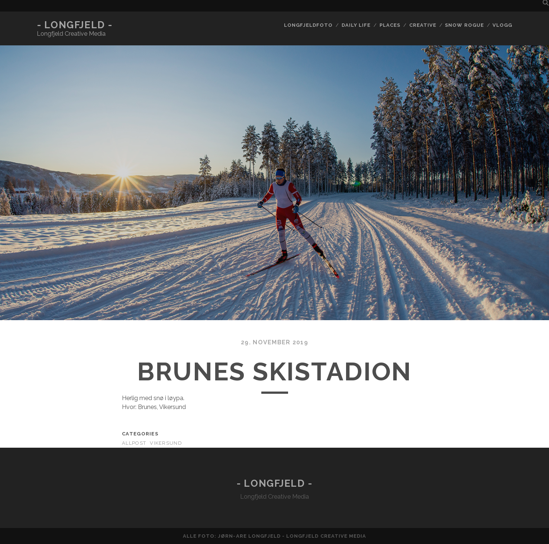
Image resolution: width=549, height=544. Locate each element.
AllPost (134, 443)
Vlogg (502, 25)
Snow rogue (464, 25)
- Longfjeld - (75, 24)
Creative (422, 25)
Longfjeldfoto (308, 25)
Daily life (356, 25)
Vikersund (166, 443)
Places (390, 25)
